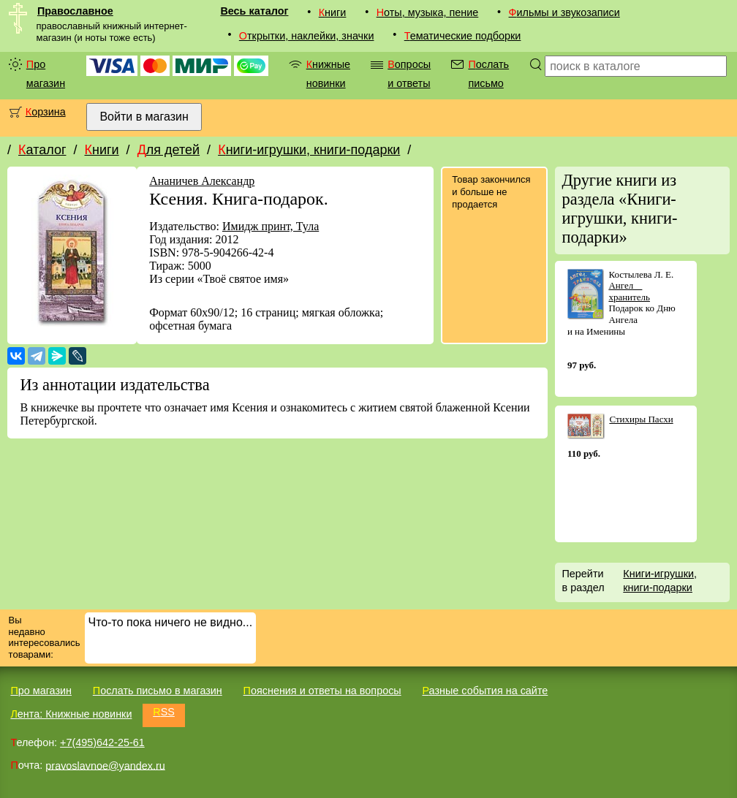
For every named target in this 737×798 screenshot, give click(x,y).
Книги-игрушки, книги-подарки (309, 149)
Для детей (168, 149)
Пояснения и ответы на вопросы (322, 690)
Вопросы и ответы (409, 73)
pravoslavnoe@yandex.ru (105, 765)
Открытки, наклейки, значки (306, 36)
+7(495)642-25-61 (102, 742)
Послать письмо (488, 73)
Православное (75, 11)
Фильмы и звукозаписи (564, 12)
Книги (333, 12)
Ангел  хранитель (629, 291)
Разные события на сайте (485, 690)
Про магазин (45, 73)
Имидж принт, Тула (270, 226)
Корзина (46, 112)
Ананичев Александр (201, 181)
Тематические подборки (462, 36)
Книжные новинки (328, 73)
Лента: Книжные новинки (71, 714)
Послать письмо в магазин (157, 690)
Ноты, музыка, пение (428, 12)
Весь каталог (254, 11)
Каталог (42, 149)
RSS (164, 712)
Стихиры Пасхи (641, 419)
